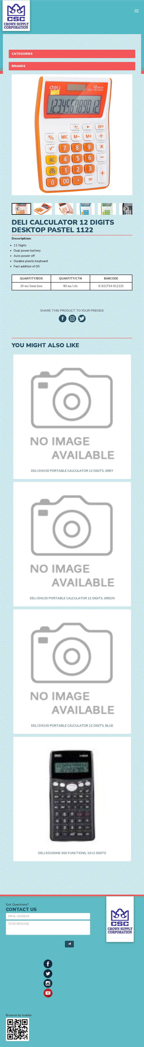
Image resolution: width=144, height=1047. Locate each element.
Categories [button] (22, 54)
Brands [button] (18, 66)
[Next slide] (126, 209)
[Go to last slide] (18, 209)
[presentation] (35, 945)
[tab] (72, 54)
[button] (21, 209)
